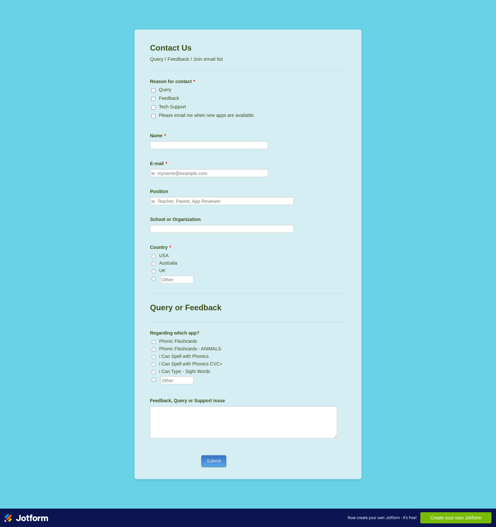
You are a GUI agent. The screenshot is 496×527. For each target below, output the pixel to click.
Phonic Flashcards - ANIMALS (190, 348)
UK (162, 270)
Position (159, 191)
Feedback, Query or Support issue (187, 400)
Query (165, 89)
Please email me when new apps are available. (207, 115)
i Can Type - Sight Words (184, 371)
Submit (214, 461)
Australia (168, 263)
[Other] (154, 279)
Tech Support (172, 106)
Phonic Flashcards (178, 341)
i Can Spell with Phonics (184, 356)
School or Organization (175, 219)
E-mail (158, 163)
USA (164, 255)
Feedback (169, 98)
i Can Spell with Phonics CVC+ (190, 363)
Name (158, 135)
